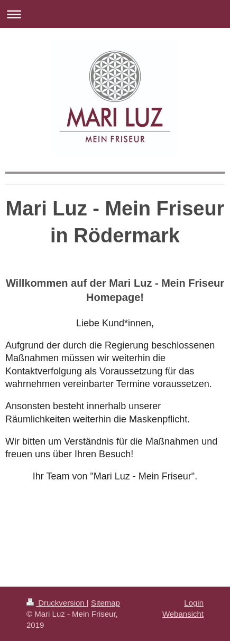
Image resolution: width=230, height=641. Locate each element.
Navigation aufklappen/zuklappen (115, 14)
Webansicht (183, 613)
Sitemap (105, 602)
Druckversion (56, 602)
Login (194, 602)
